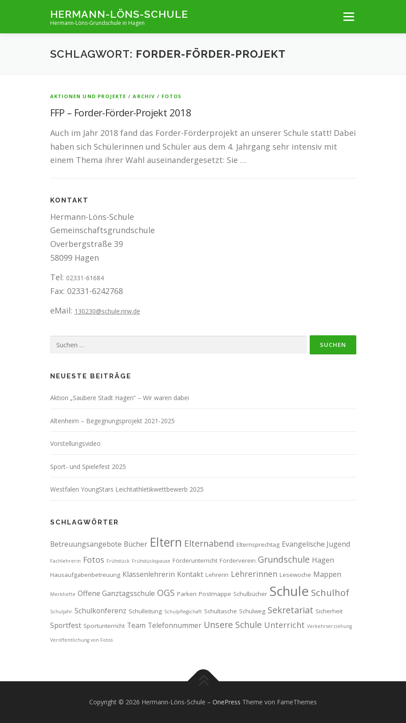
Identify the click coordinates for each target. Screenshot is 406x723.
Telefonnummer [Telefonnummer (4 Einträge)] (174, 625)
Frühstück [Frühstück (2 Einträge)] (118, 561)
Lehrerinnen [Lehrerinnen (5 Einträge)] (254, 573)
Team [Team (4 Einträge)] (136, 625)
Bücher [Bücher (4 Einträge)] (135, 544)
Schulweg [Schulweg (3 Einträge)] (252, 611)
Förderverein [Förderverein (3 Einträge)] (238, 560)
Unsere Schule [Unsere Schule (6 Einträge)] (233, 625)
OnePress (226, 702)
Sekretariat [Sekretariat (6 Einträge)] (290, 610)
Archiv (144, 96)
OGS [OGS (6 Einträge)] (166, 593)
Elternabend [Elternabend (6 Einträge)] (209, 543)
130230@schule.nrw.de (107, 311)
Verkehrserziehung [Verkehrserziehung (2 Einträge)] (329, 626)
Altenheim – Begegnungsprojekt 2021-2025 (112, 421)
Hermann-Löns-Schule (119, 14)
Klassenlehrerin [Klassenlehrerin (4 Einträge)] (148, 574)
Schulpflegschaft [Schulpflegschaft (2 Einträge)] (183, 611)
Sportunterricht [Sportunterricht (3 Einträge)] (104, 626)
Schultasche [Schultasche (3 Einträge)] (220, 611)
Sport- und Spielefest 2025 (88, 466)
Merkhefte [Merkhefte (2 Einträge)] (62, 594)
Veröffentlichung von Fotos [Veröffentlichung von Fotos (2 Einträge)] (81, 640)
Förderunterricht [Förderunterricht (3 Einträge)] (195, 560)
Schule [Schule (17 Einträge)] (289, 591)
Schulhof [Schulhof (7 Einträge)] (330, 592)
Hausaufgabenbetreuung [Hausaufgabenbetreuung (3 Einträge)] (85, 575)
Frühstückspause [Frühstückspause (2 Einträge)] (151, 561)
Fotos (171, 96)
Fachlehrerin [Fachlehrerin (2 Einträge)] (65, 561)
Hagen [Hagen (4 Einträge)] (323, 560)
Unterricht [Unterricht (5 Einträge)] (284, 625)
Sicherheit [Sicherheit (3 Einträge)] (329, 611)
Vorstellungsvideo (75, 443)
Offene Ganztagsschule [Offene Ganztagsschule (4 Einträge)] (116, 593)
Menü (348, 16)
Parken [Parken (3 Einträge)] (187, 594)
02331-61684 (85, 278)
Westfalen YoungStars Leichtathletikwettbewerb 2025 (127, 489)
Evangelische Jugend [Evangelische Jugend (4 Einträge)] (316, 544)
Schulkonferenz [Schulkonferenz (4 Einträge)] (100, 611)
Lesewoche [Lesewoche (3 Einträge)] (295, 575)
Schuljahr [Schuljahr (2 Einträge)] (61, 611)
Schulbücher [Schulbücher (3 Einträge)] (250, 594)
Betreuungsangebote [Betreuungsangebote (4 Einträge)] (86, 544)
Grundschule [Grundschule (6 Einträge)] (284, 559)
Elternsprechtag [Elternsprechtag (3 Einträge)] (258, 544)
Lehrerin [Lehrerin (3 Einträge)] (217, 575)
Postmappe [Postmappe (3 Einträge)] (215, 594)
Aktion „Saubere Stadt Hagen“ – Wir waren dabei (119, 397)
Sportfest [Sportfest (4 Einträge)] (65, 625)
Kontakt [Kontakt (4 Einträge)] (190, 574)
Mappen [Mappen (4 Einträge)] (327, 574)
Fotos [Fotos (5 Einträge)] (93, 559)
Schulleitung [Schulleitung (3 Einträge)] (145, 611)
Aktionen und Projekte (88, 96)
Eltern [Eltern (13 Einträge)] (166, 542)
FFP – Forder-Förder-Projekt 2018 (121, 112)
